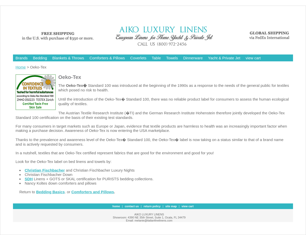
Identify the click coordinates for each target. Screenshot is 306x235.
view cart (253, 58)
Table (156, 58)
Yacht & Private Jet (224, 58)
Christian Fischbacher (45, 170)
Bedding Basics (50, 192)
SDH (29, 179)
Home (21, 67)
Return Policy (152, 206)
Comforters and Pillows (92, 192)
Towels (172, 58)
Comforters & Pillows (107, 58)
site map (171, 206)
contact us (132, 206)
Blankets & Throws (68, 58)
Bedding (40, 58)
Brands (22, 58)
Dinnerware (193, 58)
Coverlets (138, 58)
